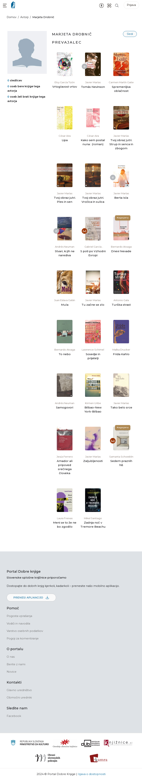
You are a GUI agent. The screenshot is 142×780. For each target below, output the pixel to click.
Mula (64, 304)
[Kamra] (98, 758)
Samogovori (64, 407)
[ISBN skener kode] (109, 5)
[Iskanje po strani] (117, 5)
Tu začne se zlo (93, 304)
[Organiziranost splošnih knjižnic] (65, 743)
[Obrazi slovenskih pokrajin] (48, 758)
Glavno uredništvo (19, 690)
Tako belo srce (121, 407)
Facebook (14, 716)
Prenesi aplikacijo (31, 598)
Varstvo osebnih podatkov (25, 631)
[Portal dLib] (90, 743)
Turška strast (121, 304)
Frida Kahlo (121, 354)
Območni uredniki (19, 697)
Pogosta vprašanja (19, 616)
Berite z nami (16, 664)
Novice (11, 671)
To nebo (65, 354)
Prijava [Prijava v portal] (131, 5)
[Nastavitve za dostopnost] (101, 5)
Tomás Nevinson (93, 87)
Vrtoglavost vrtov (64, 86)
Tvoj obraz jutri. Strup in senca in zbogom (121, 144)
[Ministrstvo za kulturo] (30, 743)
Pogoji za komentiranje (23, 638)
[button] (5, 5)
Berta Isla (121, 197)
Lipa (65, 140)
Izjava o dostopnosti (92, 774)
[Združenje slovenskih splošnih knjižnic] (118, 743)
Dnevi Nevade (121, 251)
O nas (11, 656)
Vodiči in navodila (18, 623)
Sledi (130, 34)
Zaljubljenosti (93, 461)
